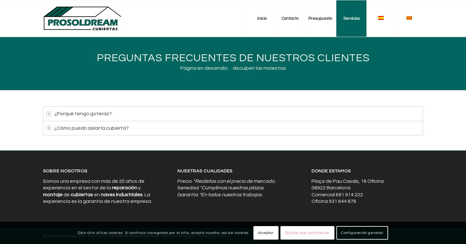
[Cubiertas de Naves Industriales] (82, 18)
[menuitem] (261, 18)
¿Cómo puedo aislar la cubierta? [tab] (87, 128)
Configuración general (362, 233)
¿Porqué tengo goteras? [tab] (79, 113)
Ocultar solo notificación (307, 233)
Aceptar (265, 233)
